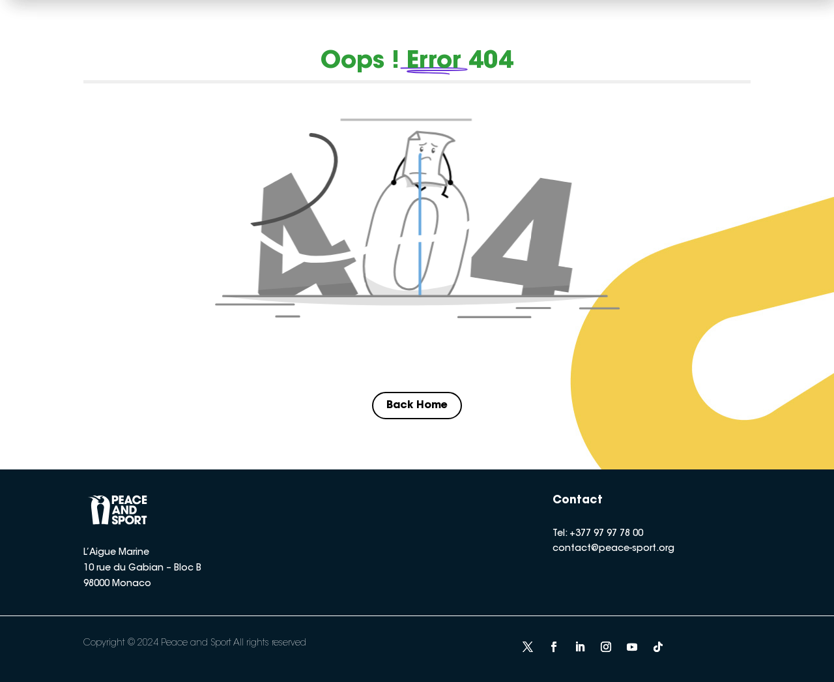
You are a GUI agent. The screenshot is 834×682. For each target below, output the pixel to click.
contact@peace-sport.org (613, 549)
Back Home (417, 405)
